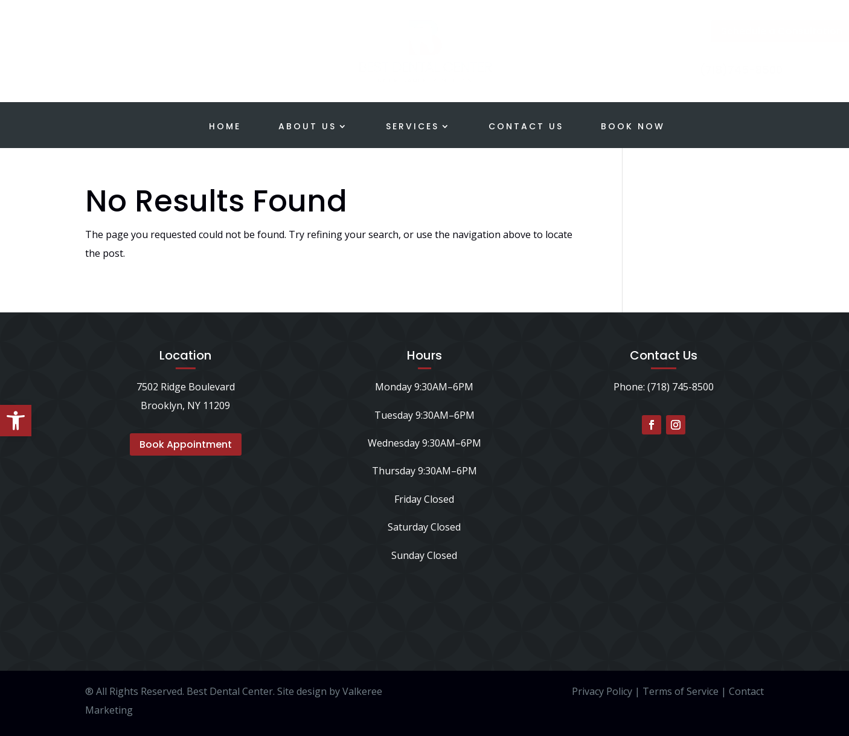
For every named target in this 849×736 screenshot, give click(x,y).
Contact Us (526, 127)
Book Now (633, 127)
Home (225, 127)
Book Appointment (185, 444)
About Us (307, 127)
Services (412, 127)
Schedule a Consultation (745, 31)
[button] (15, 420)
